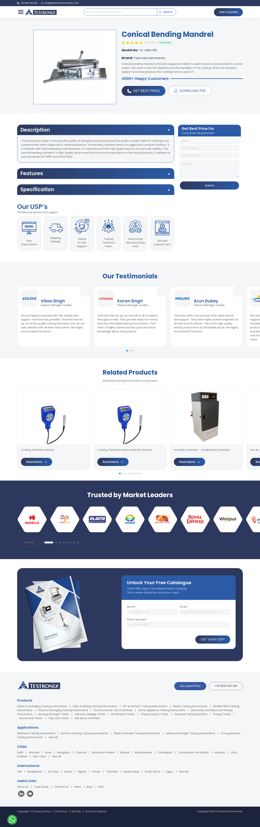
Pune (48, 752)
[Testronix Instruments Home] (40, 12)
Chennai (81, 752)
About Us (22, 787)
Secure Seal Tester (31, 718)
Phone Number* (137, 619)
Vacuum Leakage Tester (90, 714)
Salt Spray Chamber (87, 718)
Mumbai (34, 752)
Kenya (68, 771)
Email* (184, 606)
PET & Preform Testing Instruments (145, 706)
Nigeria (82, 771)
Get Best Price (143, 91)
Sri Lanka (53, 771)
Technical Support (96, 811)
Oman (96, 771)
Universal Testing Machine (190, 714)
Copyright (23, 811)
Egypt (169, 771)
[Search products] (120, 12)
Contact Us (61, 787)
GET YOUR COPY (213, 639)
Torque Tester (222, 714)
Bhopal (125, 752)
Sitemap (76, 811)
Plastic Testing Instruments (190, 706)
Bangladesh (34, 771)
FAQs (101, 787)
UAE (19, 771)
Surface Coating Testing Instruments (84, 733)
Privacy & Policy (42, 811)
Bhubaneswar (143, 752)
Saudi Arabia (131, 771)
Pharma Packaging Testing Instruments (63, 710)
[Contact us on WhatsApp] (12, 820)
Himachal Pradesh (103, 752)
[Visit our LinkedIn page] (22, 794)
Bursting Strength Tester (53, 714)
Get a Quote (228, 12)
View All (28, 542)
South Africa (152, 771)
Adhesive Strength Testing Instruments (190, 733)
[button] (127, 350)
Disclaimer (61, 811)
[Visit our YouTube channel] (30, 794)
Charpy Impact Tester (154, 714)
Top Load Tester (58, 718)
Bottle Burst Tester (123, 714)
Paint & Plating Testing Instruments (95, 706)
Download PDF (190, 91)
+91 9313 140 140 (225, 686)
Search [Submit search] (165, 12)
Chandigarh (165, 752)
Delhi (20, 752)
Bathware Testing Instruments (36, 733)
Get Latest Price (190, 685)
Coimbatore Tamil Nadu (193, 752)
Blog (89, 787)
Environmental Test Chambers (113, 710)
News (77, 787)
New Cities (39, 756)
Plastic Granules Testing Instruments (137, 733)
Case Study (41, 787)
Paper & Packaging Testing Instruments (42, 706)
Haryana (219, 752)
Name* (131, 606)
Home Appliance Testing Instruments (161, 710)
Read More (36, 462)
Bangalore (63, 752)
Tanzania (112, 771)
